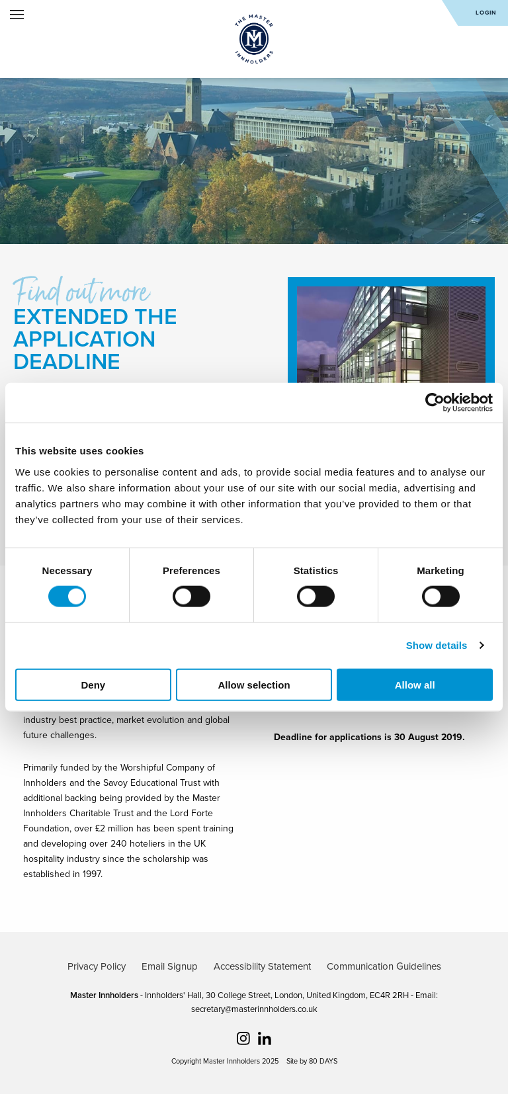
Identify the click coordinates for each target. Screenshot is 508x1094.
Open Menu (17, 14)
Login (486, 13)
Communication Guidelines (384, 966)
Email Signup (170, 966)
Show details (437, 645)
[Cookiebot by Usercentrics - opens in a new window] (435, 403)
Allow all (415, 684)
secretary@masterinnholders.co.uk (254, 1009)
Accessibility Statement (262, 966)
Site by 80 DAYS (311, 1061)
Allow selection (254, 684)
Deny (93, 684)
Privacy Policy (96, 966)
